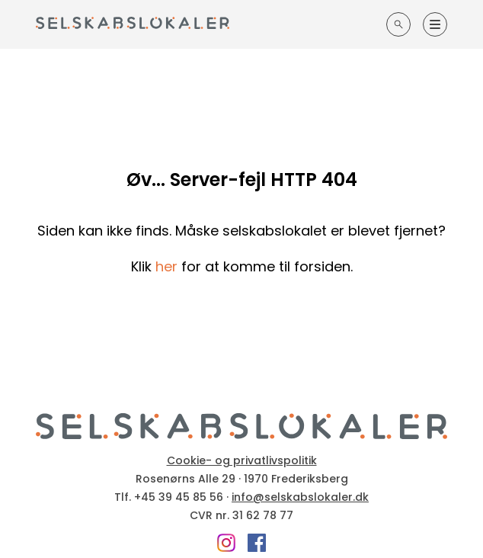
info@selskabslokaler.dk (300, 497)
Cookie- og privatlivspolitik (242, 460)
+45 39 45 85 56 (178, 497)
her (166, 266)
